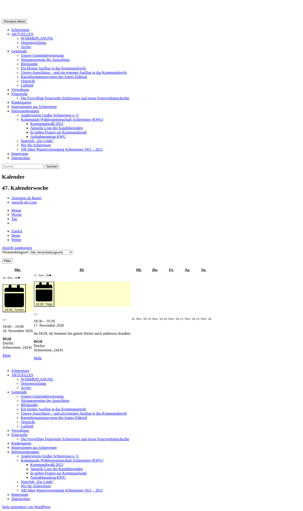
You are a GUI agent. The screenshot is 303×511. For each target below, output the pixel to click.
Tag (14, 219)
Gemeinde (19, 51)
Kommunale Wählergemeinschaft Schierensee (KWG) (62, 119)
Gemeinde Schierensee (38, 9)
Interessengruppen (25, 111)
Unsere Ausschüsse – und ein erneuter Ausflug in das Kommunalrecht (74, 72)
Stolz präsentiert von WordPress (26, 507)
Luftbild (27, 85)
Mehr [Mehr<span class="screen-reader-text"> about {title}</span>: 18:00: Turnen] (7, 355)
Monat (16, 210)
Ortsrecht (28, 81)
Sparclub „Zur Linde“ (37, 141)
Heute (15, 235)
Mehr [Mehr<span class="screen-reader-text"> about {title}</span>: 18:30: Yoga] (38, 358)
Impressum (19, 154)
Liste (24, 202)
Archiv (26, 47)
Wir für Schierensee (36, 145)
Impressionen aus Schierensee (34, 107)
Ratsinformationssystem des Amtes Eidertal (54, 77)
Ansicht (17, 248)
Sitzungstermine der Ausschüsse (45, 60)
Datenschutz (20, 158)
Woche (16, 215)
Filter (8, 261)
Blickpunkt (29, 64)
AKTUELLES (22, 34)
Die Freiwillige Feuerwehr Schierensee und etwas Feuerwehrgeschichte (75, 98)
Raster (26, 198)
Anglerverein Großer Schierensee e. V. (50, 115)
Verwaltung (20, 90)
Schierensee (20, 30)
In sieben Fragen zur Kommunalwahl (58, 132)
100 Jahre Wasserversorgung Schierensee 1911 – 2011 (62, 149)
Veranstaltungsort (15, 252)
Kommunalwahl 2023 (46, 124)
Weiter (16, 240)
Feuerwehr (19, 94)
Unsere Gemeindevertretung (42, 55)
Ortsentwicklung (33, 43)
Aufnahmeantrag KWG (48, 137)
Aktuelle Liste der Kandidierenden (56, 128)
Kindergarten (21, 102)
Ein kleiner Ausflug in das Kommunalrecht (53, 68)
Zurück (16, 231)
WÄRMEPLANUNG (37, 38)
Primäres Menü (14, 21)
